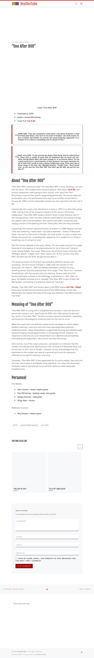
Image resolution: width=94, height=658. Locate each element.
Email (19, 545)
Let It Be (31, 121)
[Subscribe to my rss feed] (81, 652)
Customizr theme (40, 654)
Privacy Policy (17, 604)
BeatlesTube (22, 651)
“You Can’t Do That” (20, 489)
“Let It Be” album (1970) (57, 489)
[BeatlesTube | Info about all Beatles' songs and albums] (24, 3)
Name (19, 537)
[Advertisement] (47, 24)
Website (20, 553)
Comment (21, 521)
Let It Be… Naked (73, 287)
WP (20, 654)
